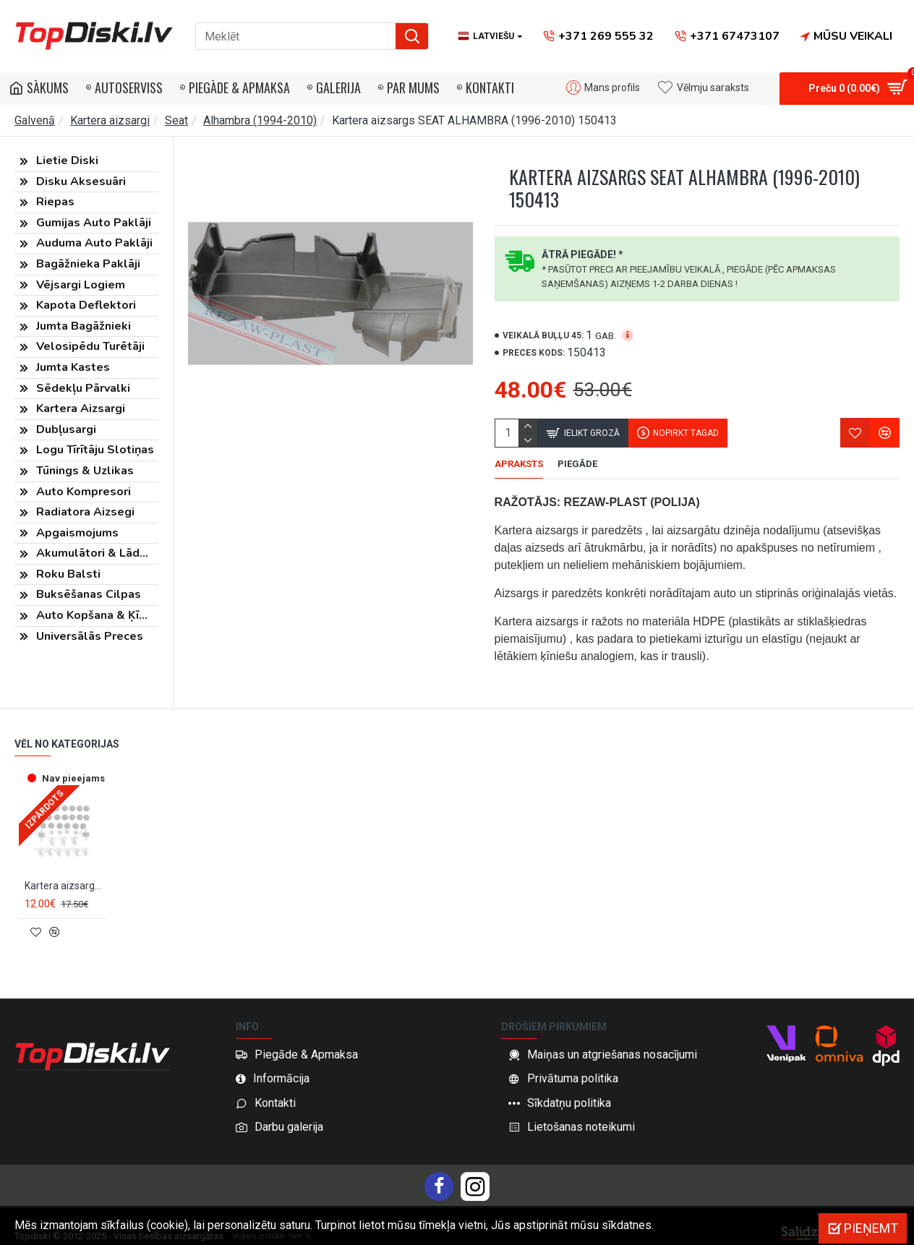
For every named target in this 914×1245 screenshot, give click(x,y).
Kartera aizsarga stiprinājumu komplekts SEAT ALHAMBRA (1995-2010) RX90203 (66, 885)
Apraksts (519, 463)
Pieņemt (871, 1228)
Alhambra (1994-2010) (260, 120)
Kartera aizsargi (110, 120)
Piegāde (577, 463)
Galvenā (34, 120)
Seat (176, 120)
